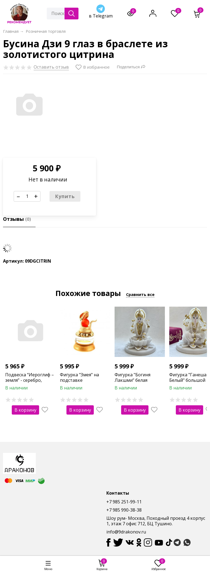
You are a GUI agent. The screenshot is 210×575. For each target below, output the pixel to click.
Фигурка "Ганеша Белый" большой (187, 377)
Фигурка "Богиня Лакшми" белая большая (132, 380)
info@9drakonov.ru (126, 532)
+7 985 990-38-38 (124, 510)
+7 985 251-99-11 (124, 502)
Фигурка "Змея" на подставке (79, 377)
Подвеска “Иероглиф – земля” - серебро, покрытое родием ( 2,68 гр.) (29, 383)
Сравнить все (140, 294)
